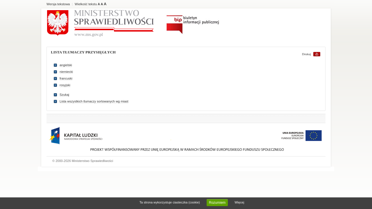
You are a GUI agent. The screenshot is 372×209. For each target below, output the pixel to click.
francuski (66, 78)
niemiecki (66, 71)
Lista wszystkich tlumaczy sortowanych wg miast (94, 101)
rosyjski (65, 85)
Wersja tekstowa (58, 4)
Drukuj (306, 54)
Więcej (239, 202)
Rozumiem (217, 203)
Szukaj (64, 94)
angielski (66, 65)
